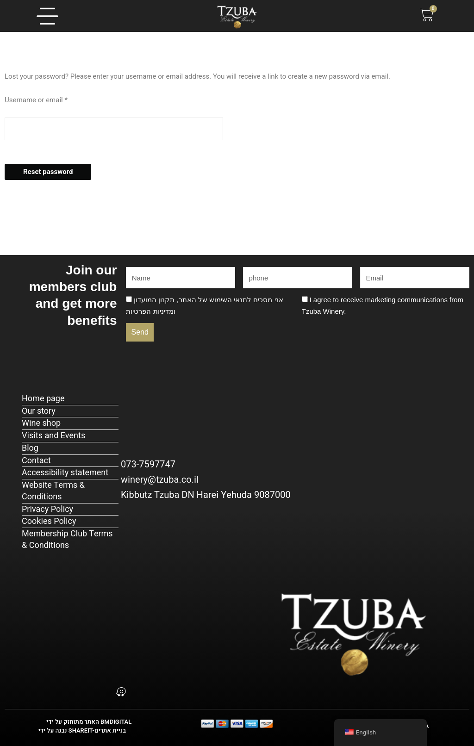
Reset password (48, 172)
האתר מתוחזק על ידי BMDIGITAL (88, 721)
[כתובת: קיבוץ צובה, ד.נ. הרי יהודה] (121, 626)
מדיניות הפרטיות (149, 311)
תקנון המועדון (154, 300)
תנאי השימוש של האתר (213, 300)
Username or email (49, 99)
